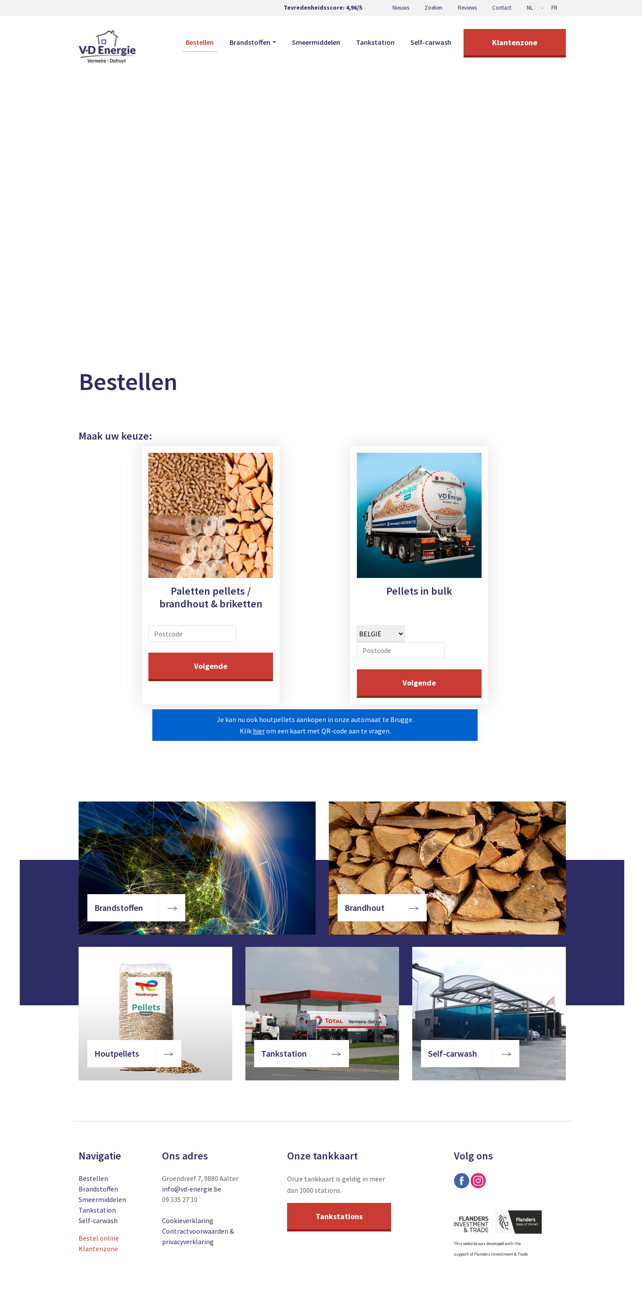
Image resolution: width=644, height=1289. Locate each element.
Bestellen (200, 42)
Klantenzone (514, 42)
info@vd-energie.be (191, 1188)
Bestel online (99, 1238)
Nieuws (400, 7)
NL (530, 7)
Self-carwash (430, 42)
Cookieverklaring (187, 1220)
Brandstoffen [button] (250, 42)
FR (554, 7)
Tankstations (339, 1216)
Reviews (467, 7)
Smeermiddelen (316, 42)
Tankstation (375, 42)
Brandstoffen (98, 1188)
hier (259, 730)
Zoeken (434, 7)
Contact (501, 7)
